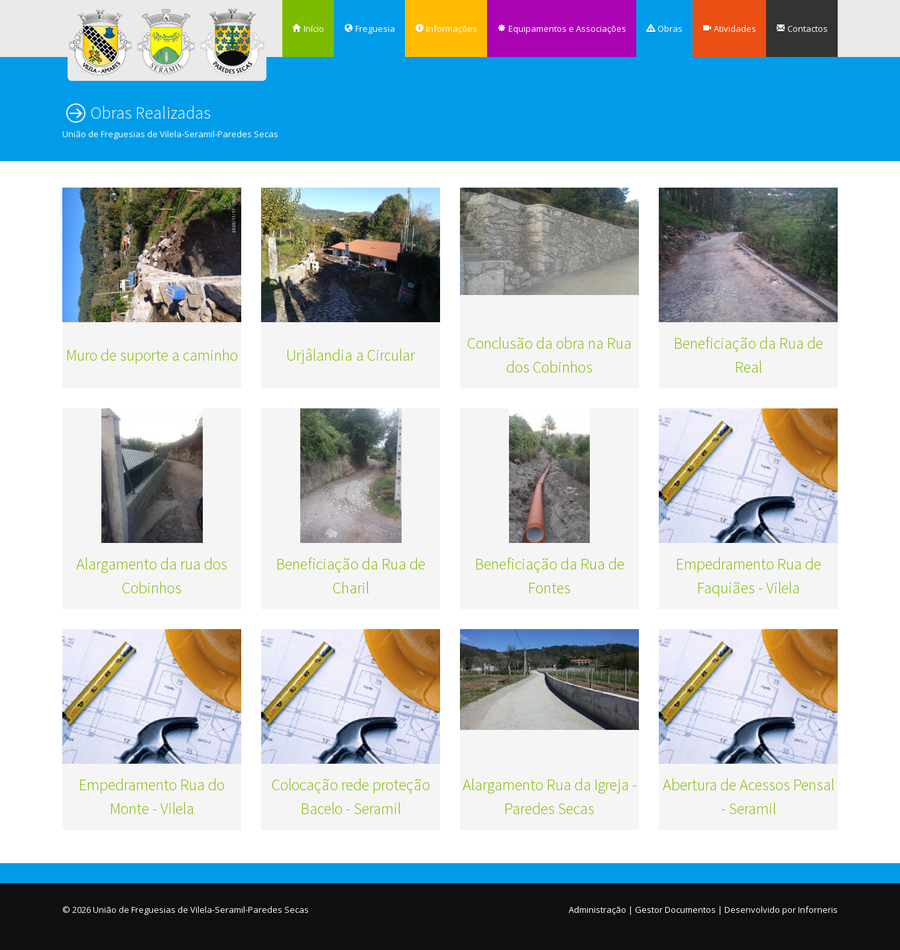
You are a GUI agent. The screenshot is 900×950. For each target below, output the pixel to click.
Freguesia (369, 28)
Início (308, 28)
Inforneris (818, 910)
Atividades (729, 28)
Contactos (802, 28)
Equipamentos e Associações (561, 28)
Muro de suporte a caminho (152, 355)
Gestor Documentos (675, 910)
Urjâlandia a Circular (350, 355)
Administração (597, 910)
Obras (664, 28)
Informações (446, 28)
